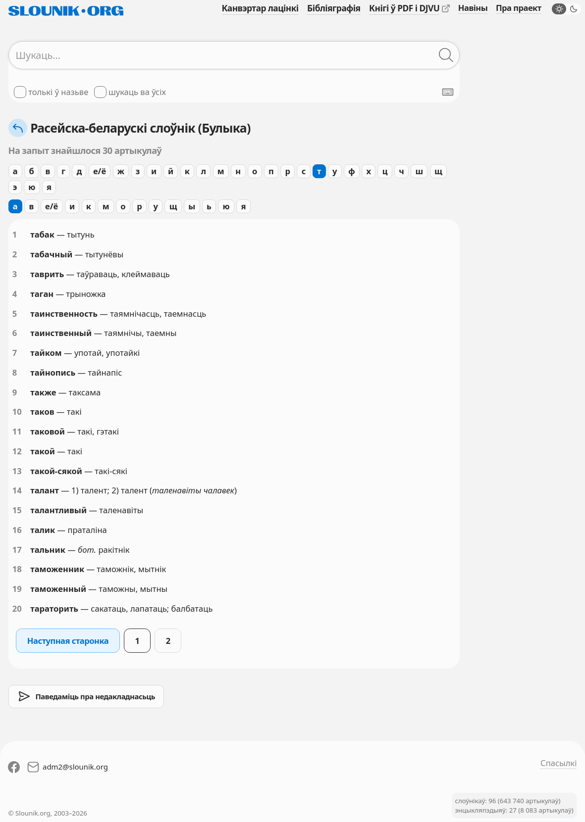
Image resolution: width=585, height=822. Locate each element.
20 (17, 608)
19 (17, 588)
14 (17, 490)
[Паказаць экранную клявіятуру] (448, 92)
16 (17, 529)
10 (17, 411)
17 (17, 549)
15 (17, 510)
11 (17, 431)
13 (17, 471)
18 (17, 569)
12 (17, 451)
